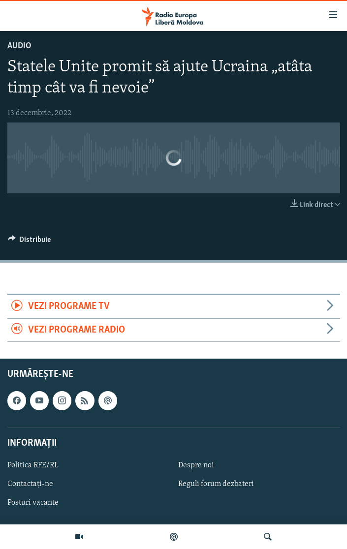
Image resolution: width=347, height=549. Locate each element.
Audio (19, 46)
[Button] (29, 242)
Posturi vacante (33, 503)
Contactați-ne (30, 484)
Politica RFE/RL (33, 465)
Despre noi (196, 465)
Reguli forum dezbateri (216, 484)
